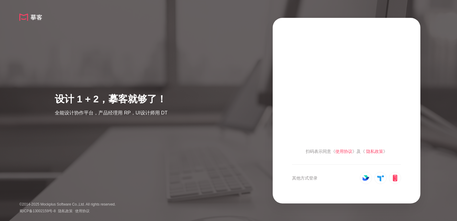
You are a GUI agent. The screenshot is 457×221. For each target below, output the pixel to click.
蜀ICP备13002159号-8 (37, 211)
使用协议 (82, 211)
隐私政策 (65, 211)
